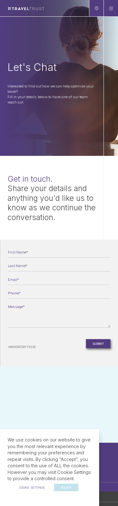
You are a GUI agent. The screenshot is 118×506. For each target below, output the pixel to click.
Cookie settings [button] (32, 487)
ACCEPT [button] (66, 487)
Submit (98, 344)
